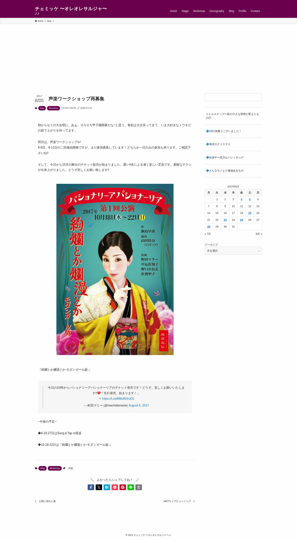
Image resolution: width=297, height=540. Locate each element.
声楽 (70, 468)
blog (42, 108)
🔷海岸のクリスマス (218, 144)
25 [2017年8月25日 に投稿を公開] (241, 219)
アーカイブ (211, 244)
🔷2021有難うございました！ (224, 131)
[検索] (259, 2)
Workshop (53, 108)
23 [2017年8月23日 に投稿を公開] (225, 219)
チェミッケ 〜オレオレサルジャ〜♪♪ (71, 11)
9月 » (259, 233)
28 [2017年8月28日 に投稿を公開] (208, 226)
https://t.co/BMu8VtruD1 (118, 398)
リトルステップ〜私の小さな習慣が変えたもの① (232, 115)
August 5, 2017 (139, 405)
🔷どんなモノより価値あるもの (225, 170)
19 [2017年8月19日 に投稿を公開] (249, 213)
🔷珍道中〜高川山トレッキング (225, 157)
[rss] (254, 2)
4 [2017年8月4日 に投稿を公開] (241, 199)
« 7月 (208, 233)
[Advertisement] (148, 52)
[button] (91, 487)
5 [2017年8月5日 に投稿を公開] (250, 199)
